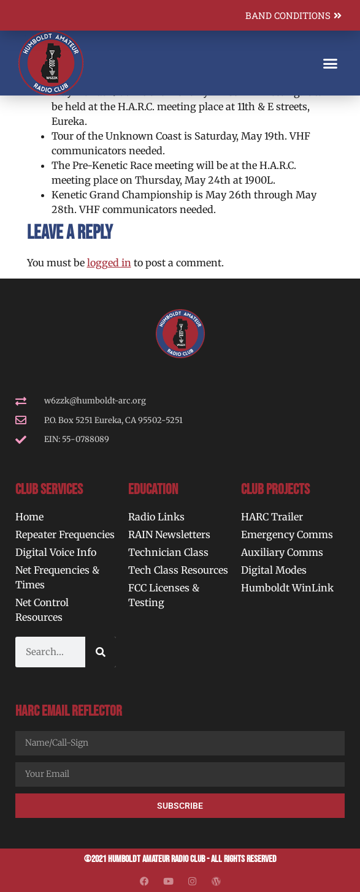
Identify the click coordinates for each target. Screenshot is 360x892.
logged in (109, 263)
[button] (330, 63)
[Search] (100, 652)
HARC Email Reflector (68, 711)
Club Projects (275, 489)
